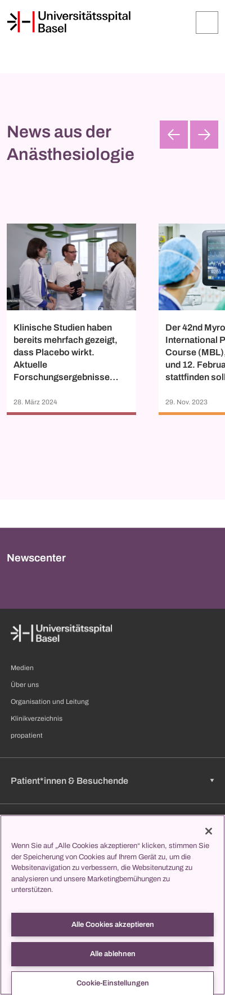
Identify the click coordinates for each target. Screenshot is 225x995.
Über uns (25, 685)
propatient (27, 735)
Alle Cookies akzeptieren (112, 925)
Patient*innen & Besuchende (69, 781)
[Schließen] (208, 831)
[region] (112, 905)
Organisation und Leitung (50, 702)
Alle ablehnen (113, 954)
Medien (22, 668)
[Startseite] (68, 22)
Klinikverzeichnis (36, 718)
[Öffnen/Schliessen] (207, 22)
